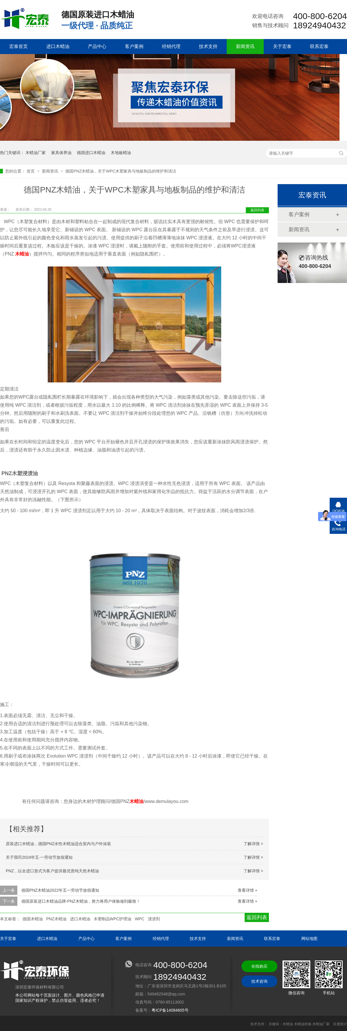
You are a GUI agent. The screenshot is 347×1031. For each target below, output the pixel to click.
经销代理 (171, 46)
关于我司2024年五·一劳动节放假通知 (39, 857)
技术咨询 (259, 981)
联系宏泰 (319, 46)
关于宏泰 (282, 46)
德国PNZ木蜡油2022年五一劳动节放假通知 (60, 890)
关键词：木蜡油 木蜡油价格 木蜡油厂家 (299, 1024)
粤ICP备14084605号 (170, 1010)
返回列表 (257, 210)
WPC (139, 919)
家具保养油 (61, 152)
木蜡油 (22, 253)
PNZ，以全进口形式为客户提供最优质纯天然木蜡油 (52, 871)
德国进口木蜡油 (91, 152)
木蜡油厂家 (35, 152)
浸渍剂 (154, 919)
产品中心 (97, 46)
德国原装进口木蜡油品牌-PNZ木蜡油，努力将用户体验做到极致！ (80, 901)
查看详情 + (247, 890)
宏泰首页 (18, 46)
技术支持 (208, 46)
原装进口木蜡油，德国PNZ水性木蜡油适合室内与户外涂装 (58, 843)
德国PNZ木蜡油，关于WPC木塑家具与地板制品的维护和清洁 (120, 171)
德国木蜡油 (33, 919)
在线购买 (259, 966)
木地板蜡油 (121, 152)
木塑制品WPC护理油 (113, 919)
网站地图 (309, 938)
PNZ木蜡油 (56, 919)
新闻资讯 (245, 46)
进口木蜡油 (57, 46)
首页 (31, 171)
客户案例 (134, 46)
